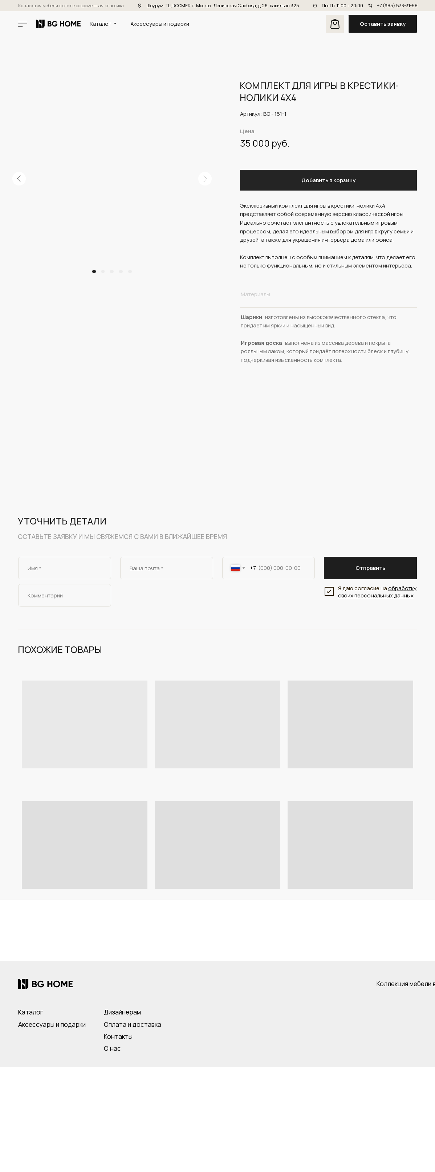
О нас (112, 1048)
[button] (383, 24)
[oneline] (64, 595)
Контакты (118, 1036)
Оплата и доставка (132, 1024)
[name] (64, 568)
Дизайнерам (122, 1012)
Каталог (30, 1012)
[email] (166, 568)
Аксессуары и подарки (52, 1024)
